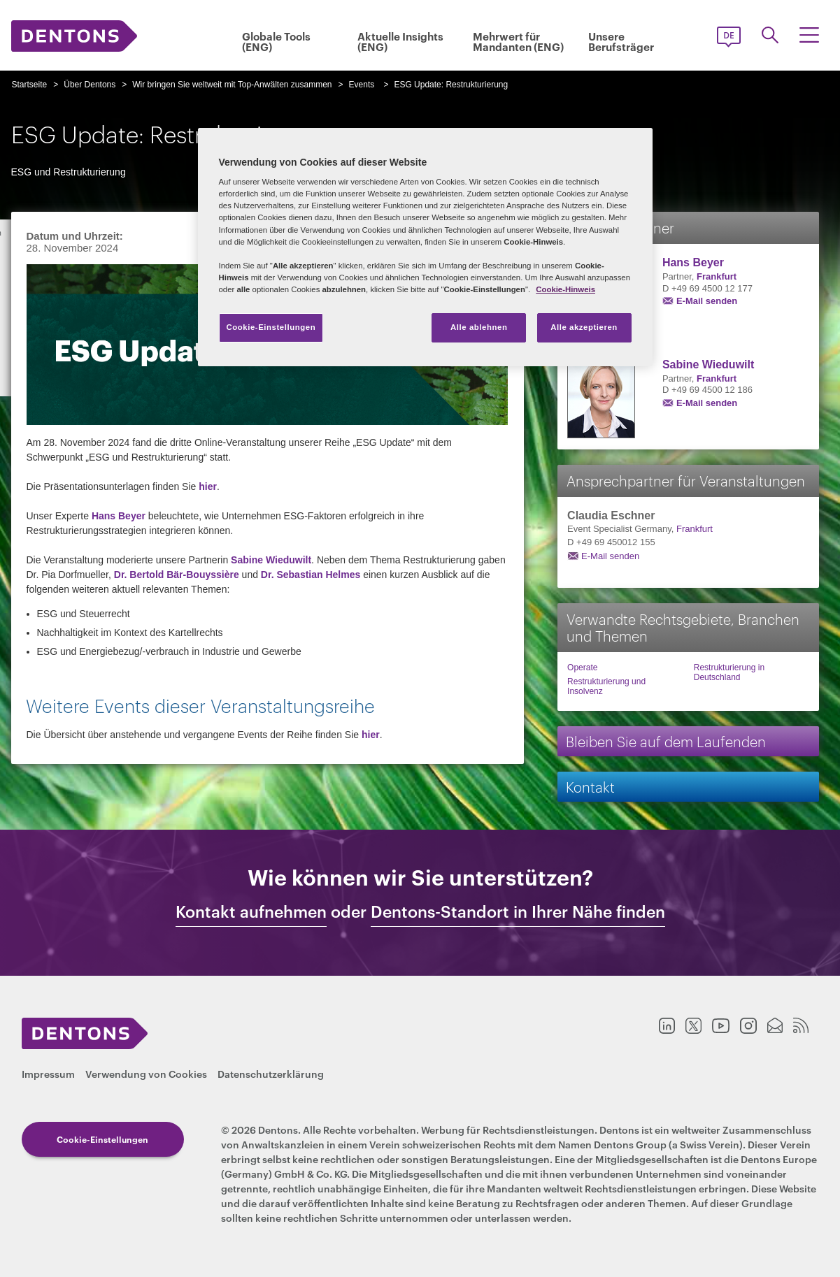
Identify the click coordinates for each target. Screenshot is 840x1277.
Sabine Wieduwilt (271, 559)
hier (208, 486)
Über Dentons (89, 84)
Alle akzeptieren (584, 327)
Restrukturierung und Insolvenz (606, 686)
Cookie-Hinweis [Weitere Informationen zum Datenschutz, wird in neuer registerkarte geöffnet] (565, 289)
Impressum (48, 1073)
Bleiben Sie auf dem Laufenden (666, 740)
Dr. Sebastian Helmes (310, 574)
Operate (582, 667)
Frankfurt (716, 276)
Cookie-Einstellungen (102, 1139)
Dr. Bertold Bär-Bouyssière (176, 574)
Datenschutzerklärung (271, 1073)
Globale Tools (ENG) (276, 41)
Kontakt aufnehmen (251, 911)
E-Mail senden (706, 301)
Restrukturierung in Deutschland (729, 672)
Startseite (30, 84)
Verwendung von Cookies (146, 1073)
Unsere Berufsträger (621, 41)
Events (362, 84)
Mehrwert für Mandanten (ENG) (518, 41)
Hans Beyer (118, 515)
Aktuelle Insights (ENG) (400, 41)
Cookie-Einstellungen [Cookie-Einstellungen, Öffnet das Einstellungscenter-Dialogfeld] (271, 327)
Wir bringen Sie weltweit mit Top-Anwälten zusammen (232, 84)
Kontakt (590, 786)
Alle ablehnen (478, 327)
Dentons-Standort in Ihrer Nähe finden (518, 911)
